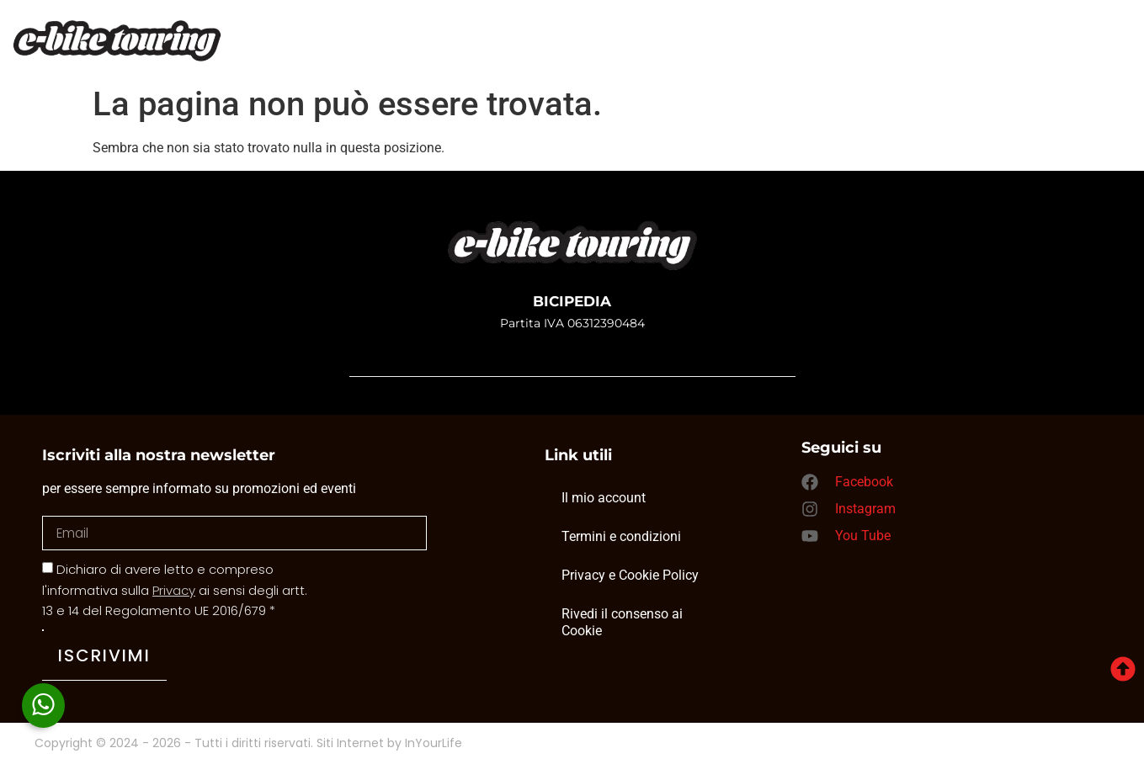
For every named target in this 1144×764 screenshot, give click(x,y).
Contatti (758, 47)
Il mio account (603, 498)
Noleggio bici (624, 47)
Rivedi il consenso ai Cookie (622, 622)
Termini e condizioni (621, 536)
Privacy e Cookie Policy (630, 575)
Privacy (173, 590)
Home (355, 47)
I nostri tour (475, 47)
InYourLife (433, 743)
